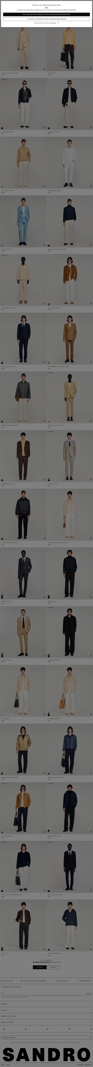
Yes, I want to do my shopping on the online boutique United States (46, 14)
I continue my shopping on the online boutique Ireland (46, 19)
